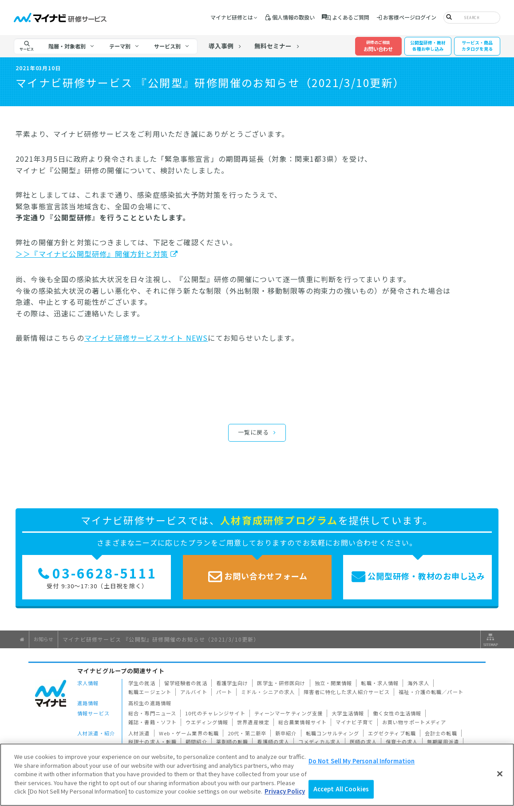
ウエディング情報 (207, 722)
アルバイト (193, 691)
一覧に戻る (253, 432)
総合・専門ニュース (152, 713)
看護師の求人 (273, 741)
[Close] (500, 773)
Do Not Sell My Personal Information (361, 761)
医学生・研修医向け (281, 682)
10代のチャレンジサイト (215, 713)
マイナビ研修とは (231, 17)
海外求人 (418, 682)
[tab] (71, 46)
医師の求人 (363, 741)
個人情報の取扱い (293, 17)
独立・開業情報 (333, 682)
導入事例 (221, 45)
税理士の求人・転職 (152, 741)
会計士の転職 (441, 733)
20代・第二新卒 (247, 733)
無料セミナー (273, 45)
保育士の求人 (402, 741)
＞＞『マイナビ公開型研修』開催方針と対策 (92, 253)
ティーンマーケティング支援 (288, 713)
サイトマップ (489, 639)
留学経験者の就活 (185, 682)
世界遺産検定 (253, 722)
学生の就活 (141, 682)
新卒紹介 (286, 733)
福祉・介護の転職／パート (431, 691)
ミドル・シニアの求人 (268, 691)
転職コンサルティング (332, 733)
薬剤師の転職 (232, 741)
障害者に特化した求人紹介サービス (347, 691)
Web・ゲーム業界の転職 (189, 733)
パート (224, 691)
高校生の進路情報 (149, 702)
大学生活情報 (348, 713)
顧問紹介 (196, 741)
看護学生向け (232, 682)
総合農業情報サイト (302, 722)
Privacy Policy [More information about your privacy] (285, 791)
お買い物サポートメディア (414, 722)
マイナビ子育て (354, 722)
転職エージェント (149, 691)
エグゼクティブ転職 (392, 733)
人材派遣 (139, 733)
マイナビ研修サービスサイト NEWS (146, 337)
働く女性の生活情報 (397, 713)
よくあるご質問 (350, 17)
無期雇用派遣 (443, 741)
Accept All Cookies (341, 789)
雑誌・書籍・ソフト (152, 722)
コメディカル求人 (319, 741)
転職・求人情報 (380, 682)
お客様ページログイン (409, 17)
